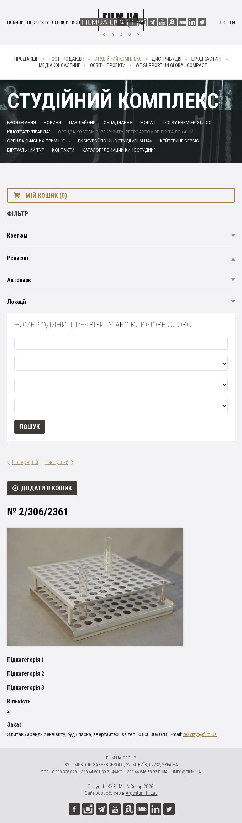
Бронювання (21, 122)
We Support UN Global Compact (171, 65)
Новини (15, 22)
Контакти (63, 150)
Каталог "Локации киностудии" (118, 150)
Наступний (56, 462)
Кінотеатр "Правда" (28, 132)
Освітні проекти (108, 65)
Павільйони (82, 122)
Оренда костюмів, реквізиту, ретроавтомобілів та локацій (125, 132)
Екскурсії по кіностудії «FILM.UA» (115, 140)
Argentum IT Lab (142, 793)
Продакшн (26, 59)
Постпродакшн (66, 59)
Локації (16, 301)
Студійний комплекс (118, 59)
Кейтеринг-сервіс (179, 140)
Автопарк (19, 280)
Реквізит (18, 257)
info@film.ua (187, 771)
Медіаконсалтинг (59, 65)
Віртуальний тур (25, 150)
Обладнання (118, 122)
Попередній (25, 462)
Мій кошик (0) (46, 195)
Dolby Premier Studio (187, 122)
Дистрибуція (167, 59)
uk (222, 22)
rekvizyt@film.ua (200, 734)
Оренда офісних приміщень (38, 140)
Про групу (38, 22)
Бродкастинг (206, 59)
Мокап (148, 122)
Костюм (17, 235)
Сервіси (60, 22)
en (232, 22)
